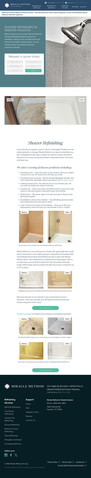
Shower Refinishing (12, 425)
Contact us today (24, 314)
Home (28, 404)
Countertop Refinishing (9, 412)
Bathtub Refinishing (12, 407)
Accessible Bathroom (13, 444)
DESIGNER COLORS (65, 6)
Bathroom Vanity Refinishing (11, 430)
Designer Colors (32, 412)
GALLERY (83, 6)
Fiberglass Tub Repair (13, 440)
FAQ (27, 408)
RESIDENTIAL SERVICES (36, 7)
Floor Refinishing (11, 436)
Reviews (29, 416)
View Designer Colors (45, 308)
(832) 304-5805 (64, 392)
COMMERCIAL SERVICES (51, 6)
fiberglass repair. (67, 180)
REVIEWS (75, 6)
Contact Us (30, 420)
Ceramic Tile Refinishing (10, 419)
